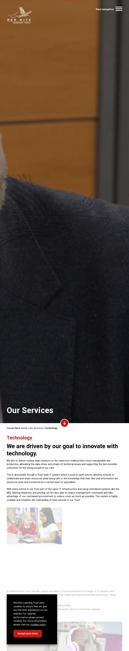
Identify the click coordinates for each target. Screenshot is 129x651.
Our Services (36, 428)
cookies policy (38, 624)
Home (24, 428)
